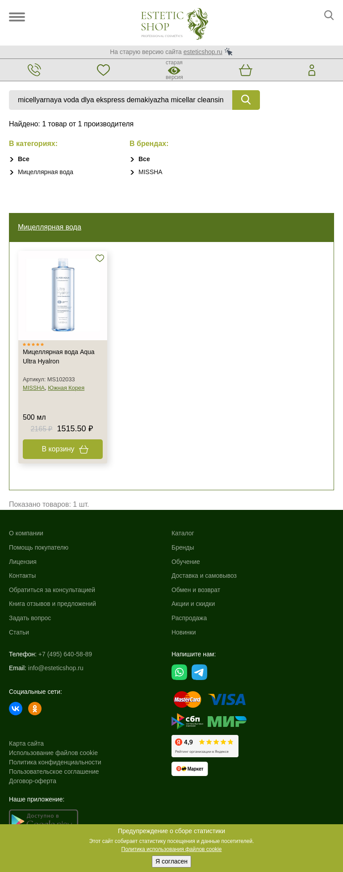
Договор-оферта (32, 780)
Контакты (22, 575)
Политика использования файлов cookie (171, 849)
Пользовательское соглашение (54, 771)
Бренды (183, 547)
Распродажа (189, 618)
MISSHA (150, 171)
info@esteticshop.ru (56, 668)
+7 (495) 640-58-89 (65, 654)
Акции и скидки (193, 603)
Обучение (186, 561)
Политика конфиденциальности (55, 762)
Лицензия (23, 561)
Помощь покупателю (39, 547)
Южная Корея (66, 387)
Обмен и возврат (196, 589)
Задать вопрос (30, 618)
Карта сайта (26, 743)
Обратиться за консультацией (52, 589)
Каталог (183, 533)
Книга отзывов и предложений (52, 603)
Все (23, 159)
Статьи (19, 632)
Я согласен (171, 861)
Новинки (184, 632)
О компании (26, 533)
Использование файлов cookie (53, 752)
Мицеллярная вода (45, 171)
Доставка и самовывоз (204, 575)
